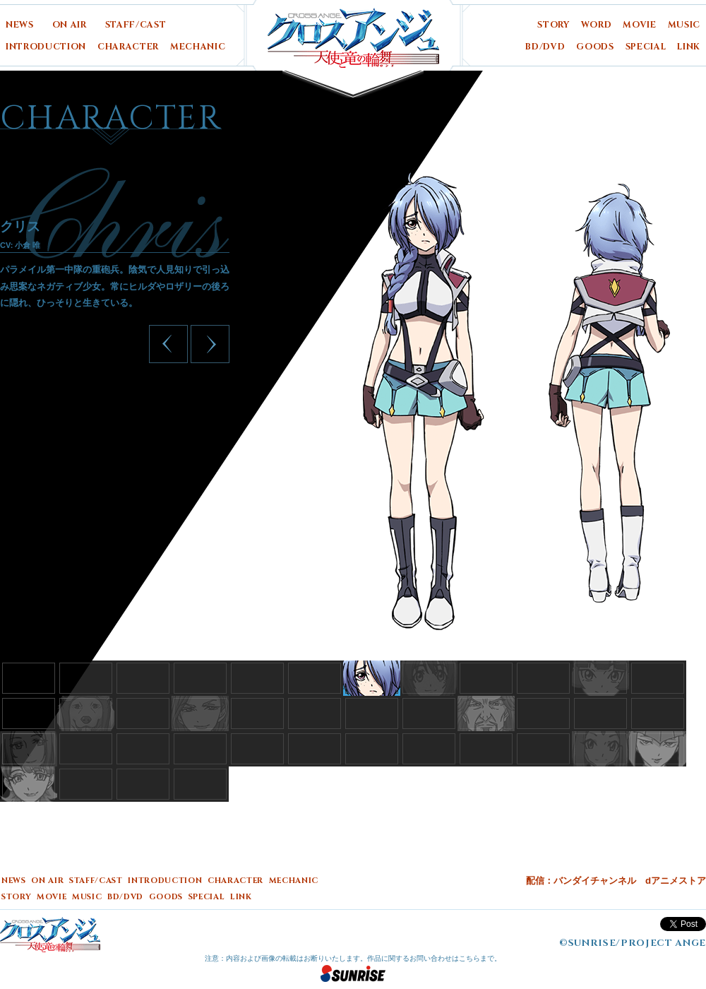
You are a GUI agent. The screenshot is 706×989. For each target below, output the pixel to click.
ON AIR (69, 25)
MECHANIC (197, 47)
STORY (553, 25)
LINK (688, 47)
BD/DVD (545, 47)
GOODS (595, 47)
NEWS (20, 25)
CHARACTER (128, 47)
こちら (469, 958)
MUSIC (684, 25)
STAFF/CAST (136, 25)
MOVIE (639, 25)
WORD (596, 25)
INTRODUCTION (46, 47)
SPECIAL (646, 47)
